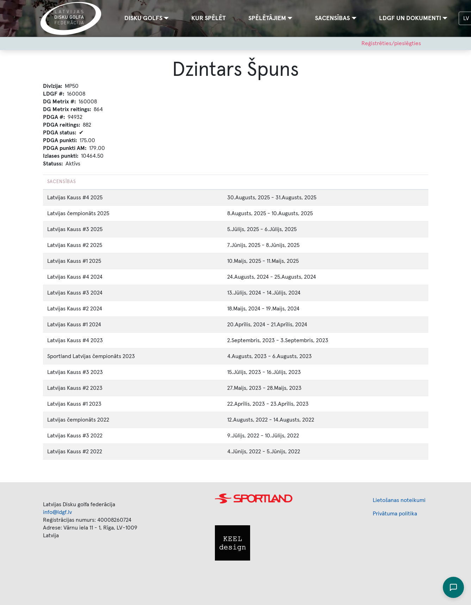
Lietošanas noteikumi (399, 500)
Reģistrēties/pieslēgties (391, 43)
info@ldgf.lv (57, 512)
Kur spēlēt (208, 18)
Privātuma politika (395, 513)
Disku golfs (143, 18)
